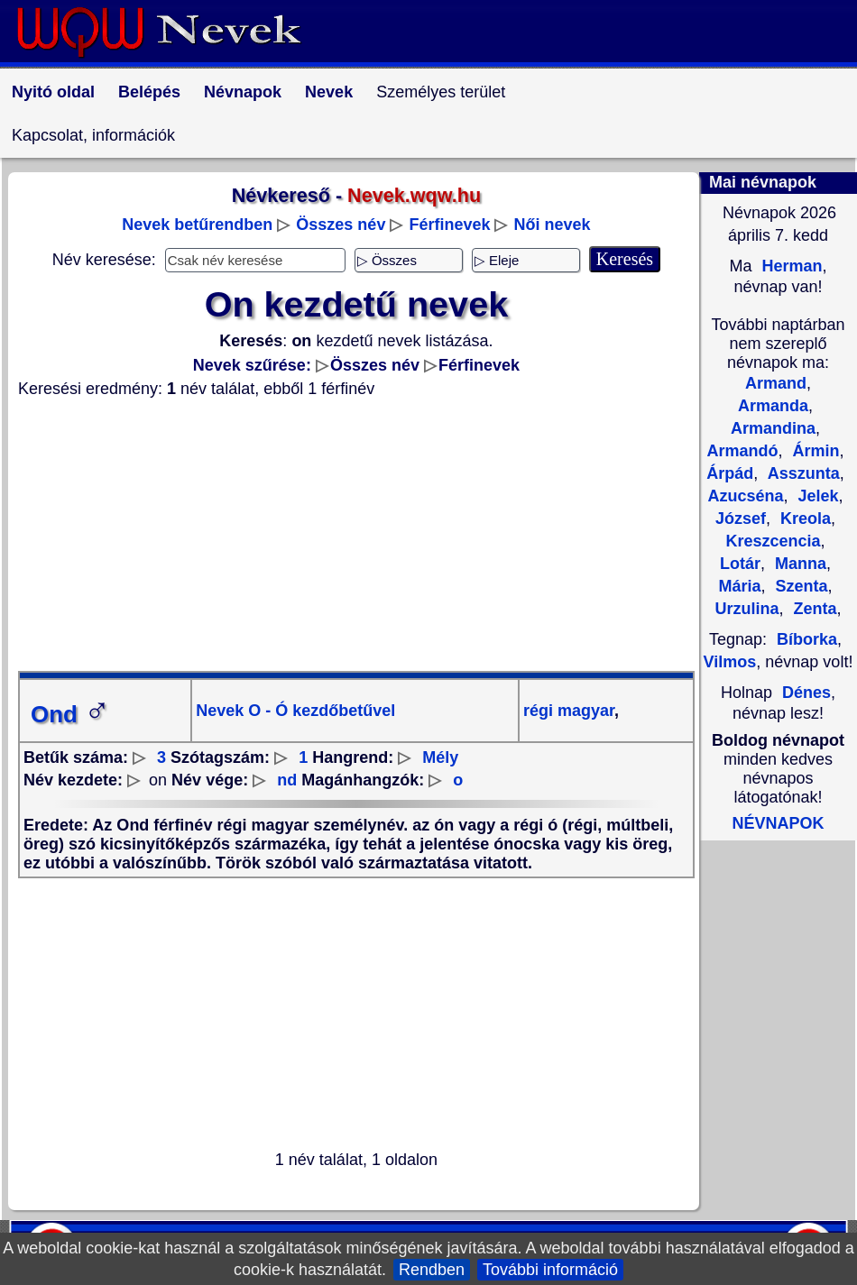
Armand (775, 383)
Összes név (340, 225)
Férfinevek (449, 225)
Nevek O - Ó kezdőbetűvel (295, 711)
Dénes (806, 693)
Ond (70, 714)
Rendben (432, 1270)
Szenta (799, 586)
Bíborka (807, 639)
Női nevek (552, 225)
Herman (789, 266)
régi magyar (568, 711)
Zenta (813, 609)
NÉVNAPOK (778, 823)
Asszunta (801, 473)
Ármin (814, 451)
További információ (550, 1270)
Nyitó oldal (53, 92)
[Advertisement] (356, 534)
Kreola (803, 518)
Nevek (329, 92)
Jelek (816, 496)
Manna (798, 564)
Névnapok (242, 92)
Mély (440, 757)
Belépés (149, 92)
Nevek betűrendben (197, 225)
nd (287, 780)
